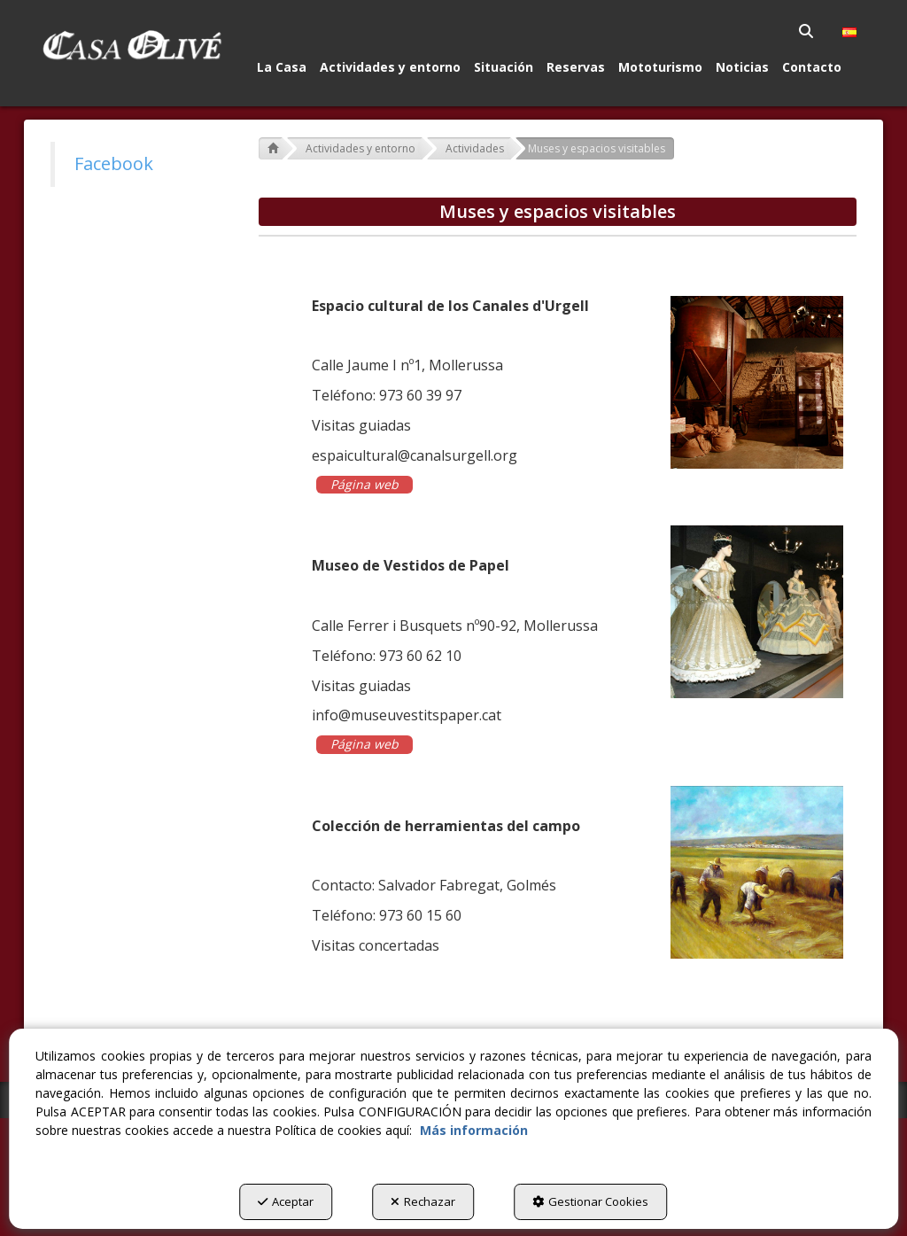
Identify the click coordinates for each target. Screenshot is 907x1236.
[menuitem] (807, 31)
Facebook (113, 163)
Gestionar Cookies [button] (590, 1201)
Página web (364, 484)
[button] (131, 45)
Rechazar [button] (423, 1201)
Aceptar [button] (286, 1201)
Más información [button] (474, 1130)
